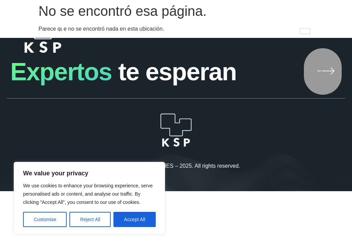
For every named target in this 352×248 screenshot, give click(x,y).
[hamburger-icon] (305, 31)
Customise (45, 219)
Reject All (90, 219)
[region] (89, 198)
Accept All (134, 219)
